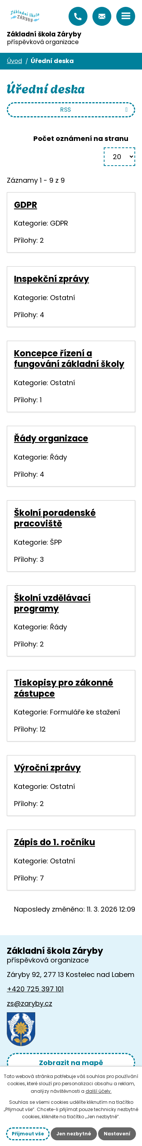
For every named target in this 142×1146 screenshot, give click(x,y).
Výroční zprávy (47, 768)
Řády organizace (51, 438)
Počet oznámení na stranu (80, 138)
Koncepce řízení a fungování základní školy (69, 358)
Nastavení (117, 1133)
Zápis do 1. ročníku (54, 842)
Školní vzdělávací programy (52, 603)
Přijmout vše (28, 1133)
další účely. (99, 1091)
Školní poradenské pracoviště (55, 518)
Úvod (14, 61)
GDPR (25, 205)
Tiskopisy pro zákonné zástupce (63, 688)
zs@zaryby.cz (101, 16)
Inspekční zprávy (51, 279)
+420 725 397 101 (78, 16)
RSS (95, 109)
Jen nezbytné (73, 1133)
